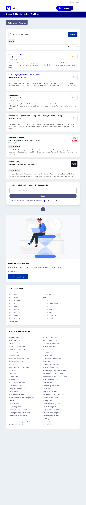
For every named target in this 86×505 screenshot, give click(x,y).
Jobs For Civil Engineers (17, 382)
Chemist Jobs (14, 403)
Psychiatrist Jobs (49, 388)
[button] (14, 8)
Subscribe (43, 196)
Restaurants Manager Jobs (52, 413)
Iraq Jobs (46, 297)
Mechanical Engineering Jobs (19, 358)
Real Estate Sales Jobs (17, 425)
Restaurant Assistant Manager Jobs (21, 397)
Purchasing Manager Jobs (52, 358)
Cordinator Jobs (14, 391)
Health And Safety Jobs (51, 403)
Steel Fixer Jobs (48, 425)
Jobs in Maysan (48, 312)
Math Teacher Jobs (50, 391)
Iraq (77, 2)
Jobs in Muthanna (15, 318)
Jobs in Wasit (13, 315)
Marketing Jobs (14, 340)
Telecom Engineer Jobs (51, 343)
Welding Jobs (48, 419)
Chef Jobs (12, 373)
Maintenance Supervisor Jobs (53, 395)
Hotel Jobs (47, 349)
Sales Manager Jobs (50, 367)
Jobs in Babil (47, 306)
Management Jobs (50, 340)
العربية (72, 2)
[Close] (66, 34)
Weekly (55, 201)
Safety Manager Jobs (50, 406)
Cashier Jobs (47, 422)
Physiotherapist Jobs (16, 395)
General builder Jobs (50, 397)
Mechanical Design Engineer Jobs (55, 376)
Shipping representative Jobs (19, 413)
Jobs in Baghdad (15, 294)
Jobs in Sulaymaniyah (50, 303)
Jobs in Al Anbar (14, 312)
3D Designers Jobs (49, 346)
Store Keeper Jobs (15, 385)
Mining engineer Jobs (50, 379)
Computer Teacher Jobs (17, 388)
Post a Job (18, 277)
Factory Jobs (13, 376)
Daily (47, 201)
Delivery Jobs (47, 382)
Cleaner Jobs (48, 352)
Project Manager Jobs (51, 410)
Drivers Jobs (13, 370)
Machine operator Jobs (51, 385)
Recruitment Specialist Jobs (19, 367)
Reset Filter (19, 41)
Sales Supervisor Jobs (51, 416)
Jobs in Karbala (14, 300)
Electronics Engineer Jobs (18, 410)
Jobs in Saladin (48, 318)
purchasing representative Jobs (54, 370)
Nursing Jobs (47, 400)
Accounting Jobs (15, 406)
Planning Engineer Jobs (17, 361)
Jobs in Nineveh (14, 309)
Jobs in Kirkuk (13, 303)
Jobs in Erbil (47, 294)
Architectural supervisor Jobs (19, 416)
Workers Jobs (47, 355)
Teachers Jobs (14, 355)
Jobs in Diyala (48, 309)
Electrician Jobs (14, 419)
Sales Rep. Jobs (14, 343)
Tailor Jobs (12, 400)
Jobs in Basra (13, 297)
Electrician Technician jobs (18, 349)
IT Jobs (11, 364)
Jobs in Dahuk (14, 306)
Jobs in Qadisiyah (49, 315)
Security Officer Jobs (50, 337)
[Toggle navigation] (64, 8)
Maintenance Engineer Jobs (53, 373)
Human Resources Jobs (51, 364)
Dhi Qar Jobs (13, 321)
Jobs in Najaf (47, 300)
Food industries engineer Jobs (19, 422)
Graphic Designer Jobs (17, 346)
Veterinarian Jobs (15, 379)
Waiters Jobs (13, 352)
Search (72, 34)
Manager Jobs (14, 337)
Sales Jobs (47, 361)
